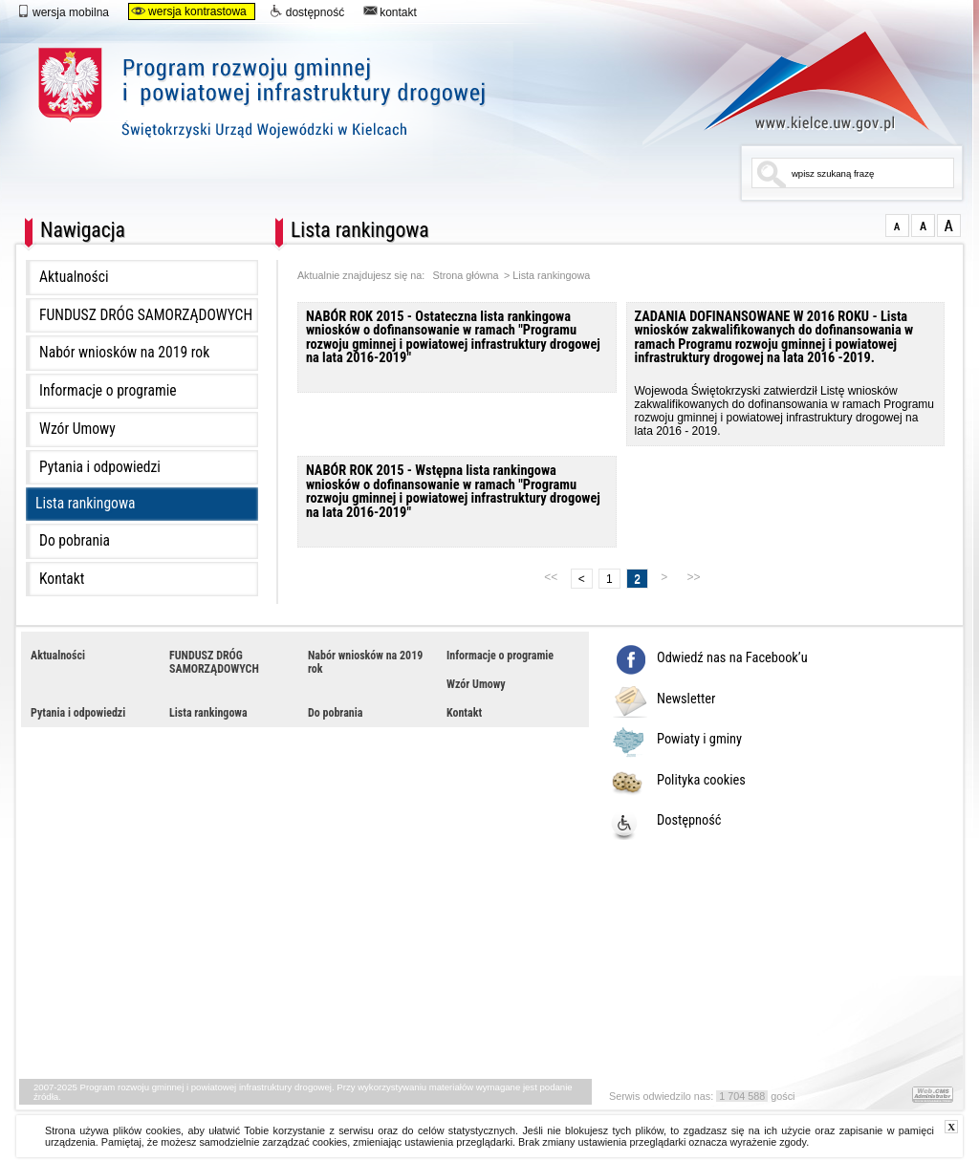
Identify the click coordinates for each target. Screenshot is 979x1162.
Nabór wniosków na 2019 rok (124, 352)
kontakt (390, 11)
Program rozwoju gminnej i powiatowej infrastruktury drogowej (377, 102)
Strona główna (466, 275)
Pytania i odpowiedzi (100, 467)
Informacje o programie (108, 390)
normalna (897, 225)
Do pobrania (74, 540)
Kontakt (61, 579)
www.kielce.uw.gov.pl (802, 81)
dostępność (307, 11)
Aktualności (74, 277)
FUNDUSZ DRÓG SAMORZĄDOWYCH (145, 315)
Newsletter (686, 699)
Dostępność (689, 821)
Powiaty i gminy (699, 739)
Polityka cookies (701, 780)
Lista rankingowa (85, 503)
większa (923, 225)
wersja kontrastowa (189, 11)
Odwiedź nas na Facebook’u (732, 658)
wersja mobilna (62, 11)
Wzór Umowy (77, 429)
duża (949, 225)
